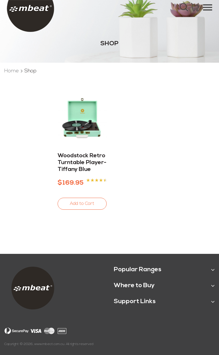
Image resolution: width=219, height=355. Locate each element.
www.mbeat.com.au (49, 344)
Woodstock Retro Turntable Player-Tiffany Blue (82, 162)
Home (12, 71)
